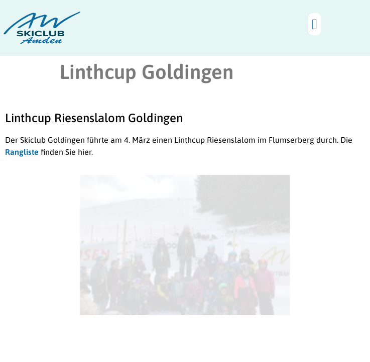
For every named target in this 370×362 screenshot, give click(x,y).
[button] (314, 24)
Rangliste (22, 151)
